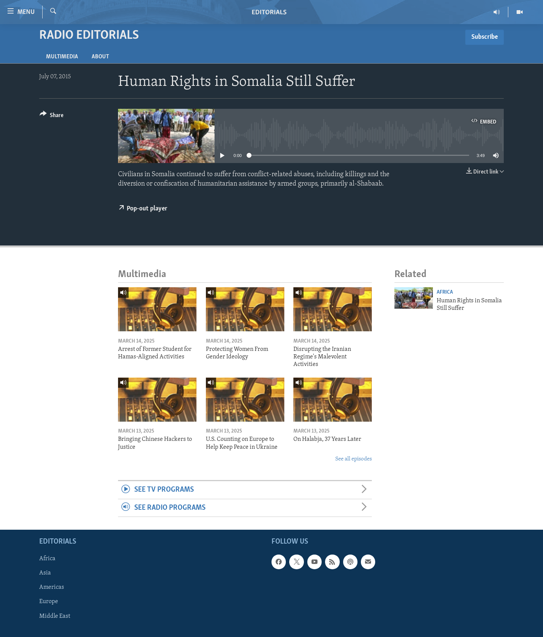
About (100, 57)
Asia (45, 573)
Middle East (54, 616)
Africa (445, 292)
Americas (51, 588)
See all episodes (353, 459)
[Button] (51, 116)
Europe (48, 602)
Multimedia (62, 57)
